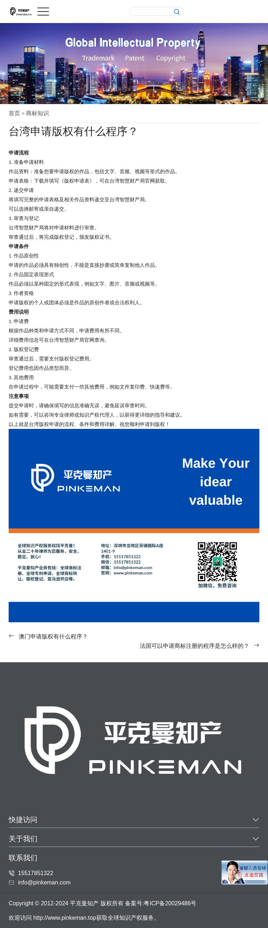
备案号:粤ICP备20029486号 (160, 903)
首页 (14, 113)
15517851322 (35, 873)
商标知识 (37, 113)
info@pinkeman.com (44, 882)
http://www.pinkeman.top (64, 918)
